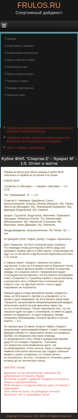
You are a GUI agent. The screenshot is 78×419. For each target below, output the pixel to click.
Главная (11, 38)
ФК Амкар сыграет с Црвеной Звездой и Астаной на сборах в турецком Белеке (36, 380)
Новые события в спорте (21, 60)
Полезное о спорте (17, 81)
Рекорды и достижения (20, 88)
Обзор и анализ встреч (20, 74)
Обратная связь (16, 95)
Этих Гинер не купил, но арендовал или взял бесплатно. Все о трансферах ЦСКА (32, 393)
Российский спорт (17, 67)
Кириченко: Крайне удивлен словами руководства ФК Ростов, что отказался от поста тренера (38, 139)
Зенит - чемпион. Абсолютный (26, 147)
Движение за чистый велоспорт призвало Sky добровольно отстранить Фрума (32, 374)
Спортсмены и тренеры (20, 45)
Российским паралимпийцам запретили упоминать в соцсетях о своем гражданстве (39, 129)
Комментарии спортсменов (22, 52)
